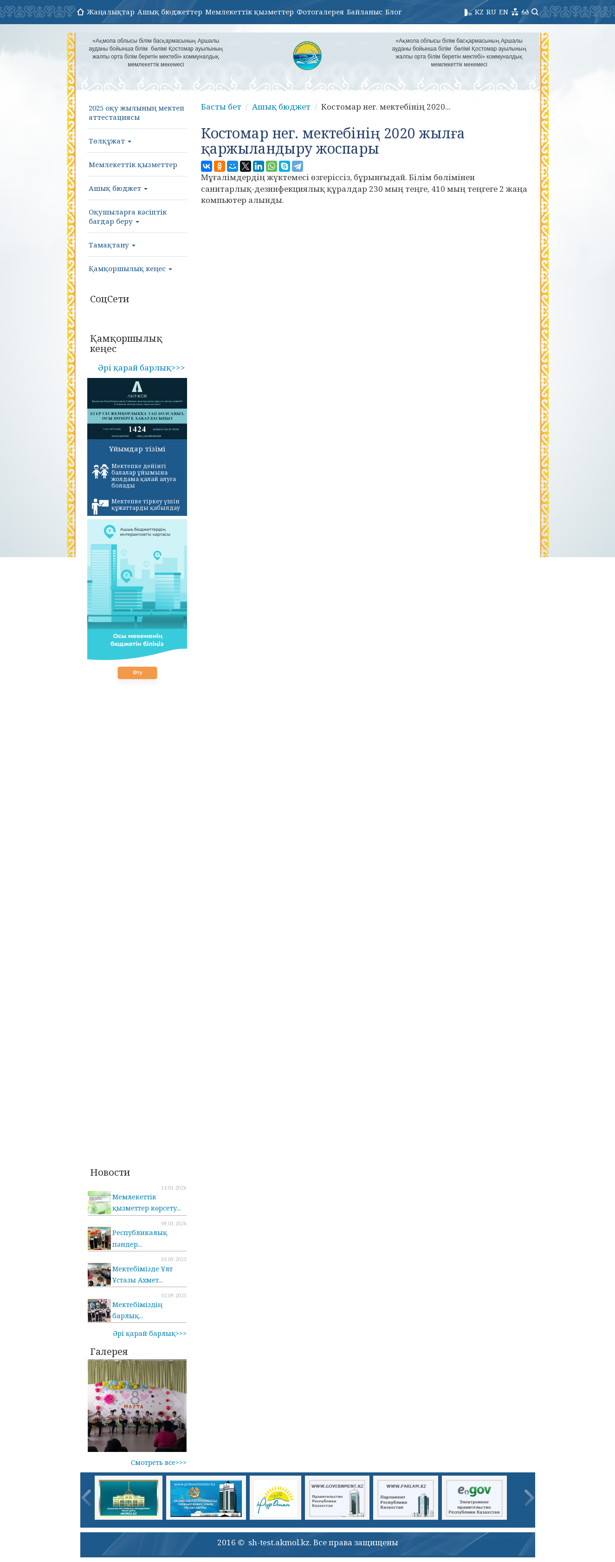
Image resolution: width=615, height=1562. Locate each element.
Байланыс (364, 11)
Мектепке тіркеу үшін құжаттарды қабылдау (136, 506)
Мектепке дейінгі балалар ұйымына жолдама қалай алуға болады (134, 475)
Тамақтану (112, 244)
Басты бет (221, 106)
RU (491, 11)
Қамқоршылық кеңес (130, 268)
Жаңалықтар (111, 11)
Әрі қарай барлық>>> (141, 367)
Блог (393, 11)
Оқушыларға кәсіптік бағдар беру (128, 216)
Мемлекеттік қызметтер (249, 11)
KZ (479, 11)
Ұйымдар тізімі (137, 448)
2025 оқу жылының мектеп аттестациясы (136, 112)
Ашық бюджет (118, 188)
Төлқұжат (110, 140)
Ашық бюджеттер (169, 11)
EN (503, 11)
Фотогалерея (320, 11)
